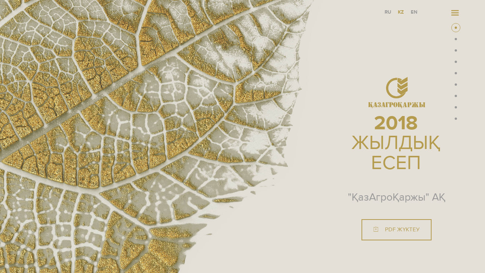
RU (388, 12)
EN (414, 12)
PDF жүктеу (397, 230)
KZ (401, 12)
